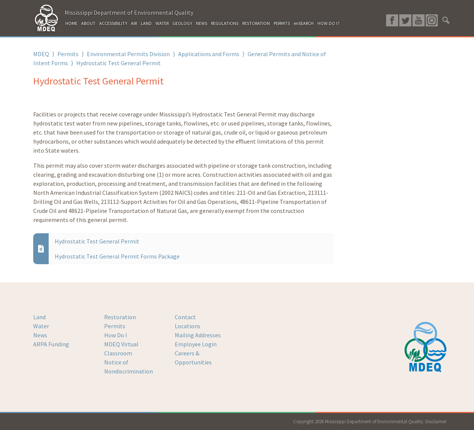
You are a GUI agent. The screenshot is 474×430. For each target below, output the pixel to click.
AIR (134, 23)
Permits (67, 54)
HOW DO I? (328, 23)
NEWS (201, 23)
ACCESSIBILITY (113, 23)
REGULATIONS (225, 23)
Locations (187, 326)
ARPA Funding (51, 344)
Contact (185, 317)
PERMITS (282, 23)
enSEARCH (304, 23)
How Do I (115, 335)
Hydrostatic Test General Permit (97, 241)
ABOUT (88, 23)
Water (41, 326)
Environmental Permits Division (128, 54)
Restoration (120, 317)
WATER (162, 23)
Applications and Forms (208, 54)
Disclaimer (435, 421)
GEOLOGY (182, 23)
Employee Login (196, 344)
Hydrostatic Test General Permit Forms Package (117, 256)
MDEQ (41, 54)
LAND (146, 23)
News (40, 335)
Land (39, 317)
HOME (71, 23)
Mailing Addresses (198, 335)
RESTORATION (256, 23)
